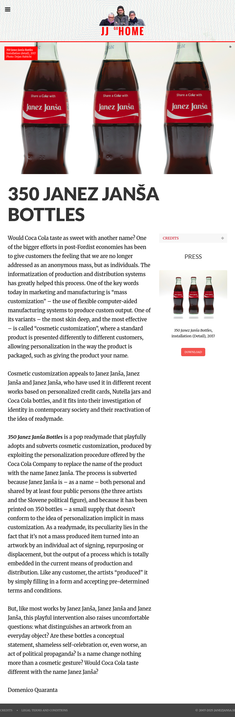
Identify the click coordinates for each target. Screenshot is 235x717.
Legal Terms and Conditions (44, 710)
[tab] (193, 238)
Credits (6, 710)
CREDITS (171, 238)
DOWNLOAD (193, 352)
